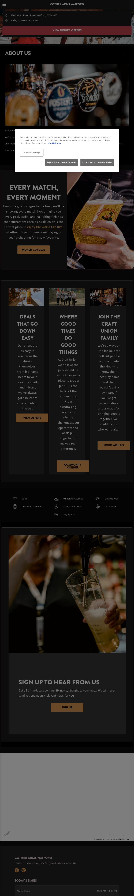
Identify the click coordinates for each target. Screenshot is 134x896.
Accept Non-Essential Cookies (97, 162)
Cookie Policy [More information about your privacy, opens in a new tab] (54, 143)
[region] (67, 150)
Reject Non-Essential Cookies (61, 162)
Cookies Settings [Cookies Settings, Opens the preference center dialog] (31, 152)
